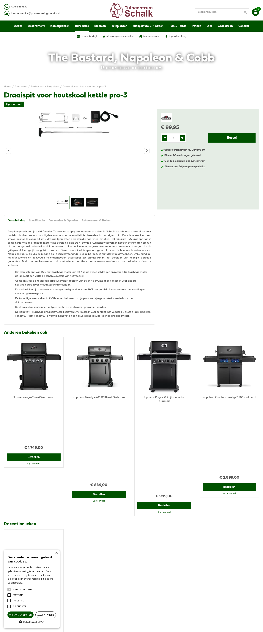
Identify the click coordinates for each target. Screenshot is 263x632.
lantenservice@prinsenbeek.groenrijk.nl (36, 13)
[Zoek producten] (222, 12)
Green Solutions (146, 625)
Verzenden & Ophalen (63, 220)
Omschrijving (16, 220)
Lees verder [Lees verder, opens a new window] (29, 582)
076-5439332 (80, 570)
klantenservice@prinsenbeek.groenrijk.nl (97, 574)
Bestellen (34, 418)
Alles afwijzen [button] (45, 614)
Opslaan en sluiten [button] (20, 614)
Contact (204, 585)
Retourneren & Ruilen (96, 220)
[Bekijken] (255, 12)
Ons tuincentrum (209, 589)
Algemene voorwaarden (214, 561)
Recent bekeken (20, 436)
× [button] (56, 553)
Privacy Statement (211, 565)
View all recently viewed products (23, 537)
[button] (23, 589)
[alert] (32, 589)
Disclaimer (206, 568)
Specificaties (37, 220)
